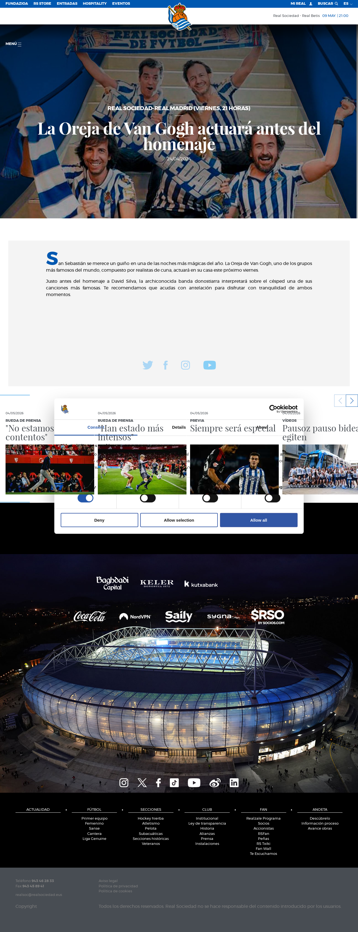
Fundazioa (17, 4)
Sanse (94, 828)
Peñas (263, 839)
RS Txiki (263, 844)
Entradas (67, 4)
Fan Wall (263, 849)
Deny (99, 520)
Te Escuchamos (263, 854)
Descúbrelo (320, 818)
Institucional (207, 818)
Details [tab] (179, 427)
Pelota (151, 828)
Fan (263, 810)
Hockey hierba (151, 818)
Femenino (94, 823)
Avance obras (320, 828)
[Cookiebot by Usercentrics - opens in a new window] (273, 409)
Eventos (121, 4)
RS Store (42, 4)
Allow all (258, 520)
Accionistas (264, 828)
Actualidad (38, 810)
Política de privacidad (118, 886)
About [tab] (262, 427)
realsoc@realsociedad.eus (39, 895)
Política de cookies (115, 891)
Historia (207, 828)
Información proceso (320, 823)
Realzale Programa (263, 818)
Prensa (207, 839)
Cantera (94, 834)
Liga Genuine (94, 839)
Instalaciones (207, 844)
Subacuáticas (151, 834)
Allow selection (179, 520)
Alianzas (207, 834)
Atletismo (151, 823)
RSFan (263, 834)
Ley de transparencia (207, 823)
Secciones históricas (151, 839)
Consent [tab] (96, 427)
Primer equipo (94, 818)
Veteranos (151, 844)
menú (13, 44)
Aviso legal (108, 881)
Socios (263, 823)
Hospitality (95, 4)
